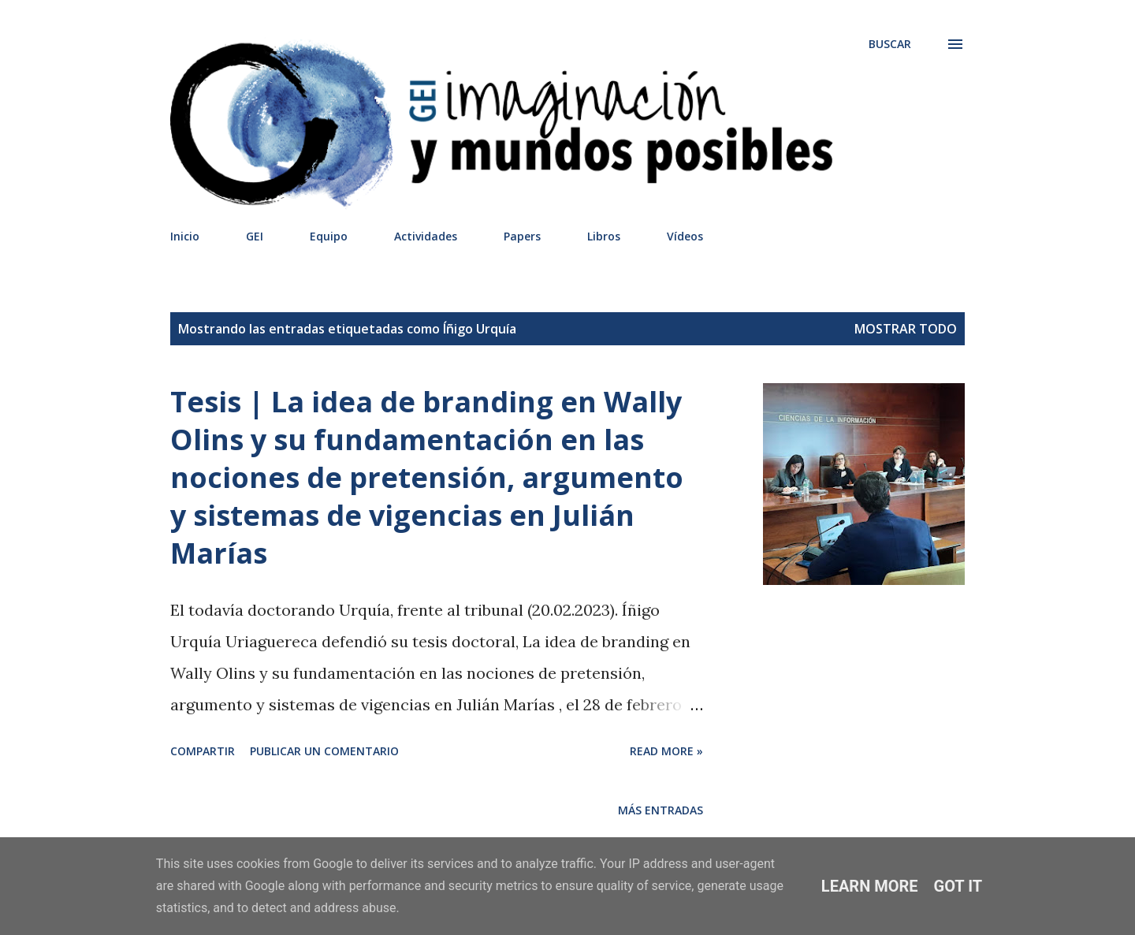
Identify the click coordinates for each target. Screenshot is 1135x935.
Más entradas (660, 810)
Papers (522, 236)
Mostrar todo (905, 328)
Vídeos (685, 236)
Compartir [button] (202, 750)
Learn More (869, 886)
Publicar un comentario (324, 750)
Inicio (184, 236)
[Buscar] (890, 44)
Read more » (666, 750)
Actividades (425, 236)
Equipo (329, 236)
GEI (254, 236)
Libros (603, 236)
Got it (958, 886)
